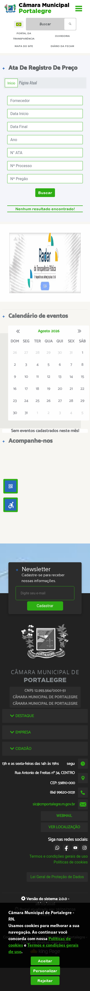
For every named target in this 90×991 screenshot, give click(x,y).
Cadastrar (45, 606)
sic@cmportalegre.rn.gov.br (54, 804)
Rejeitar (45, 980)
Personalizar (45, 971)
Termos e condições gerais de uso (59, 856)
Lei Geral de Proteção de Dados (57, 877)
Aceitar (45, 961)
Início (11, 83)
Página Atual (28, 82)
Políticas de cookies (71, 862)
